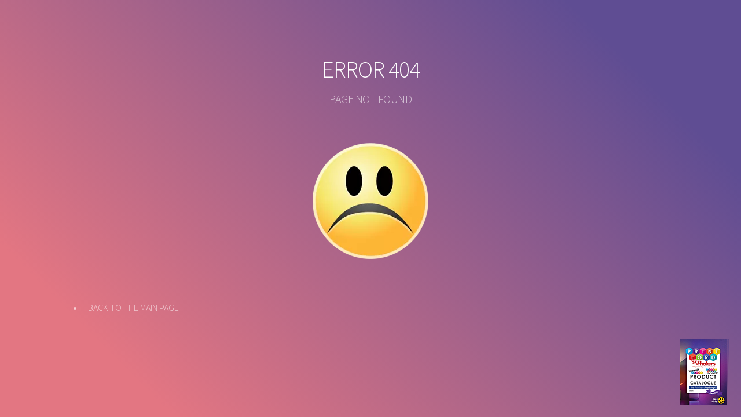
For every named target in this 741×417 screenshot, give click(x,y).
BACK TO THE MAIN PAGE (133, 307)
